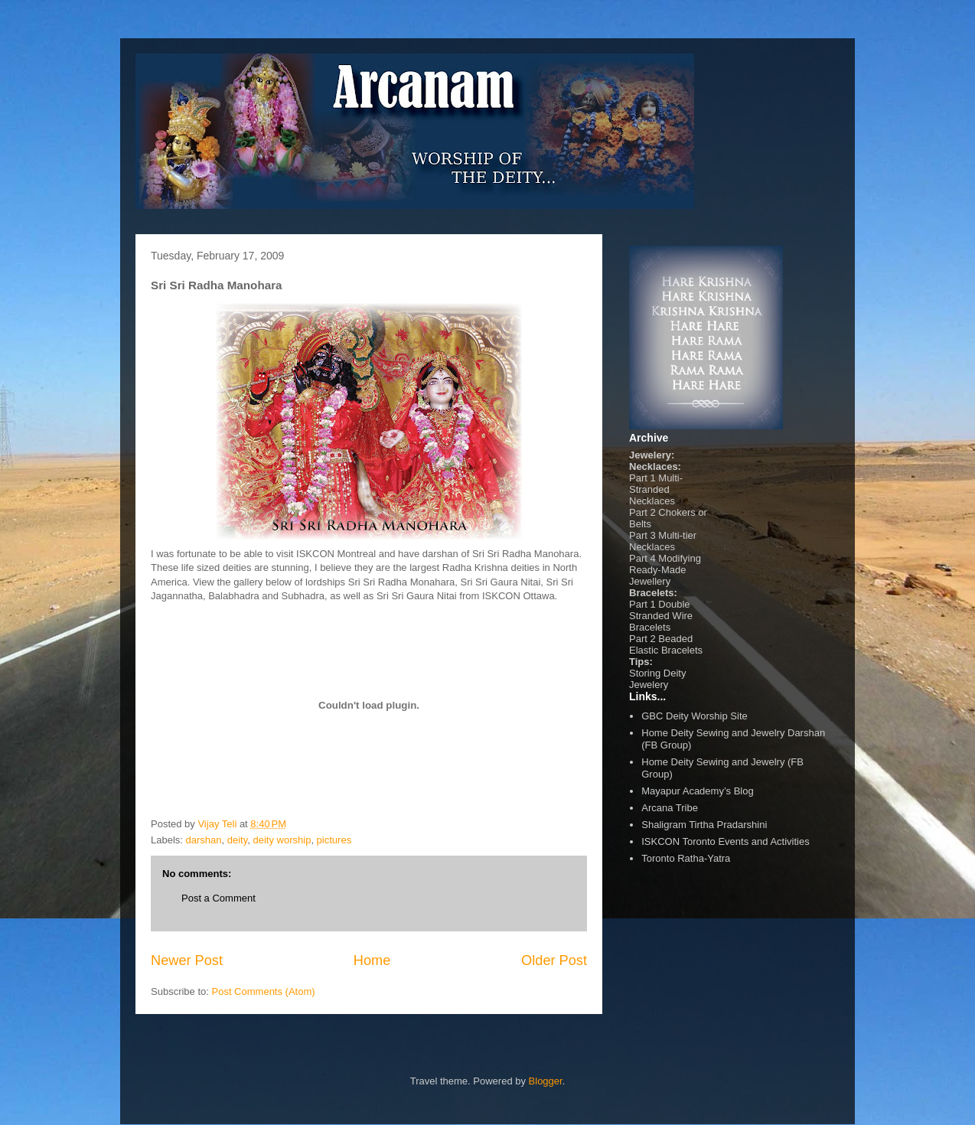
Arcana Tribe (669, 808)
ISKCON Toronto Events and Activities (725, 841)
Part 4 (642, 558)
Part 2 (642, 512)
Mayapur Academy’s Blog (697, 791)
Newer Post (187, 960)
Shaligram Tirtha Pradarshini (704, 824)
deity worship (282, 840)
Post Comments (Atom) (263, 991)
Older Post (554, 960)
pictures (334, 840)
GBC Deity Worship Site (694, 716)
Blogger (545, 1081)
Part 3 (642, 535)
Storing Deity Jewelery (657, 678)
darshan (204, 840)
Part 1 (642, 478)
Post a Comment (218, 898)
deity (237, 840)
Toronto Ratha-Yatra (685, 858)
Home (372, 960)
